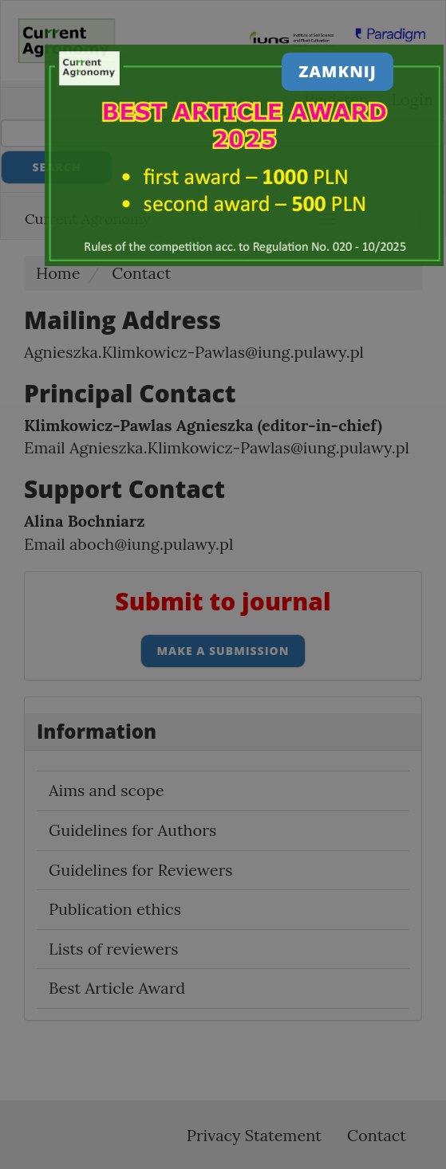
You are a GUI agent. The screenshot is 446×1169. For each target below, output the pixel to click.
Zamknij (337, 71)
